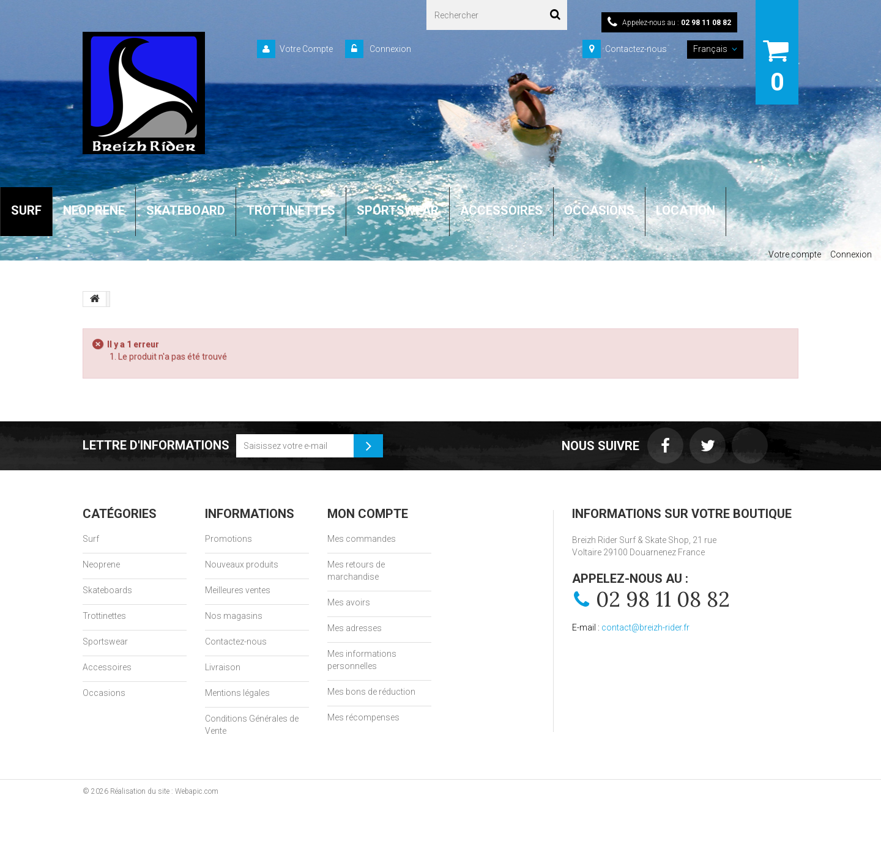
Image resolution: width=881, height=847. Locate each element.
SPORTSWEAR (398, 210)
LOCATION (685, 210)
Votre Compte (306, 49)
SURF (26, 210)
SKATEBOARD (185, 210)
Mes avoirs (348, 602)
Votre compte (794, 254)
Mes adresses (354, 628)
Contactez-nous (636, 49)
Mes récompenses (363, 717)
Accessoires (107, 667)
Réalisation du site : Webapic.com (164, 791)
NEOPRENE (94, 210)
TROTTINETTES (291, 210)
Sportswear (105, 641)
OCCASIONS (599, 210)
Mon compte (367, 513)
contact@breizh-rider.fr (645, 627)
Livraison (222, 667)
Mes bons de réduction (371, 692)
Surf (91, 539)
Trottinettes (104, 616)
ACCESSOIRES (501, 210)
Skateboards (107, 590)
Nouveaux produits (241, 564)
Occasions (104, 693)
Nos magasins (233, 616)
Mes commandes (361, 539)
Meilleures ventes (237, 590)
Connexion (389, 49)
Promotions (228, 539)
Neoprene (101, 564)
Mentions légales (237, 693)
